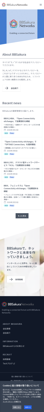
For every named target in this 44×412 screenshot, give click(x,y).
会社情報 (6, 328)
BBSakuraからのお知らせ (14, 346)
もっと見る (22, 216)
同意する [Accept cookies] (28, 407)
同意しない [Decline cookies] (16, 407)
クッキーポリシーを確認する (12, 401)
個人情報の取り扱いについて (22, 376)
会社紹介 (6, 332)
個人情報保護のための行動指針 (22, 381)
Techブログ (9, 363)
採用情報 (6, 359)
